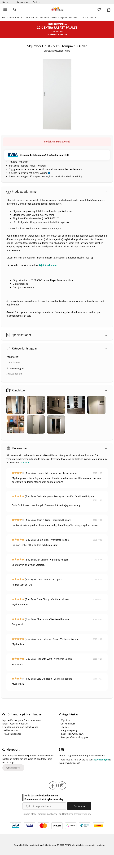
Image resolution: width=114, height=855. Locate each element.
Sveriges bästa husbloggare (74, 737)
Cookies (65, 727)
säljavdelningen (100, 759)
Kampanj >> (22, 2)
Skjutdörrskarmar (48, 265)
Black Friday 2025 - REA (72, 733)
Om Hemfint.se (68, 723)
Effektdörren (13, 362)
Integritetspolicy (69, 730)
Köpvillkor (66, 720)
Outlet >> (37, 2)
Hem (4, 17)
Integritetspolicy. (83, 813)
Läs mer (25, 462)
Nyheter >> (7, 2)
